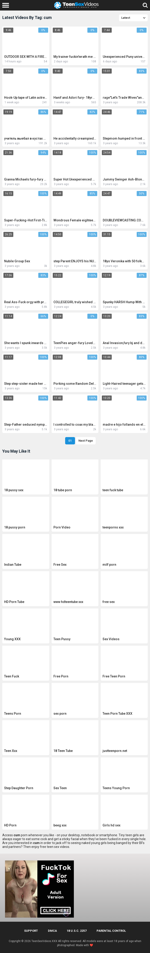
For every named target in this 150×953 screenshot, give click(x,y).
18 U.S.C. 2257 (76, 930)
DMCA (52, 930)
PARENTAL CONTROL (111, 930)
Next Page (85, 440)
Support (31, 930)
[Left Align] (6, 5)
